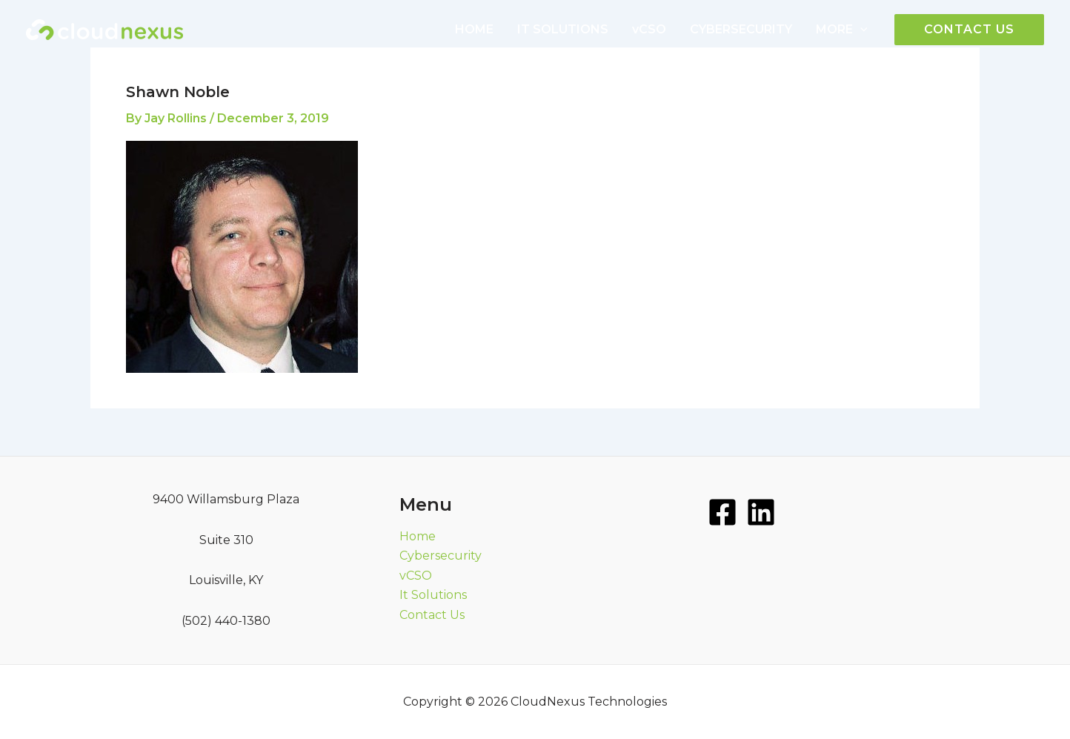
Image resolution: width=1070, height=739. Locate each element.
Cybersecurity (440, 556)
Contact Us (432, 615)
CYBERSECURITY (741, 29)
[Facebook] (722, 512)
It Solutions (433, 595)
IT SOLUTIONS (562, 29)
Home (417, 536)
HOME (474, 29)
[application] (860, 29)
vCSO (649, 29)
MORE (842, 29)
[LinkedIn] (761, 512)
